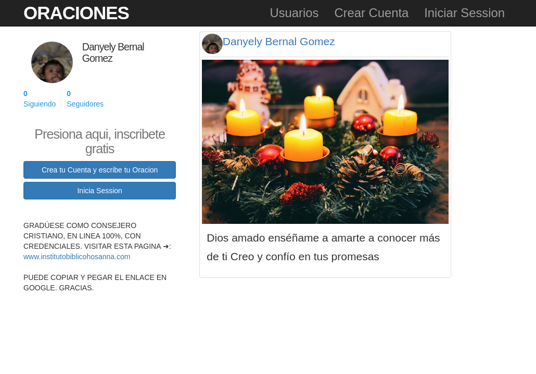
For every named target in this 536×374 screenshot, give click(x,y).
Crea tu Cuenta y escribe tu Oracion (100, 170)
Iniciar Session (464, 13)
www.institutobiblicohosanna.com (76, 256)
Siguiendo (39, 98)
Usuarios (294, 13)
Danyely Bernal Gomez (279, 41)
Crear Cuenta (371, 13)
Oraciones (76, 13)
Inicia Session (99, 190)
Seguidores (85, 98)
